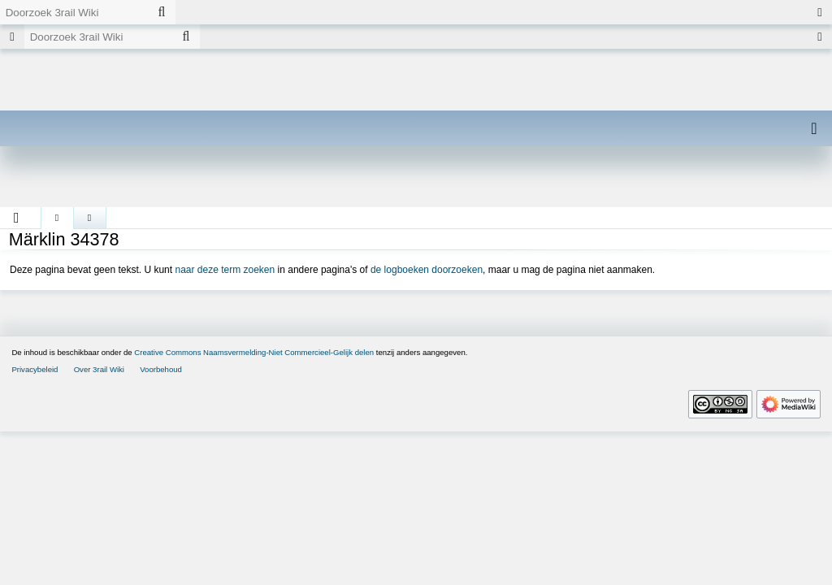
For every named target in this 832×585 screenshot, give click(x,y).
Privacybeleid (34, 369)
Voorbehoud (161, 369)
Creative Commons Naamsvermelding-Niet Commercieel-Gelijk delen (254, 352)
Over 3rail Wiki (99, 369)
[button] (16, 217)
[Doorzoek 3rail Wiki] (74, 12)
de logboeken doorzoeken (426, 269)
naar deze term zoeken (225, 269)
